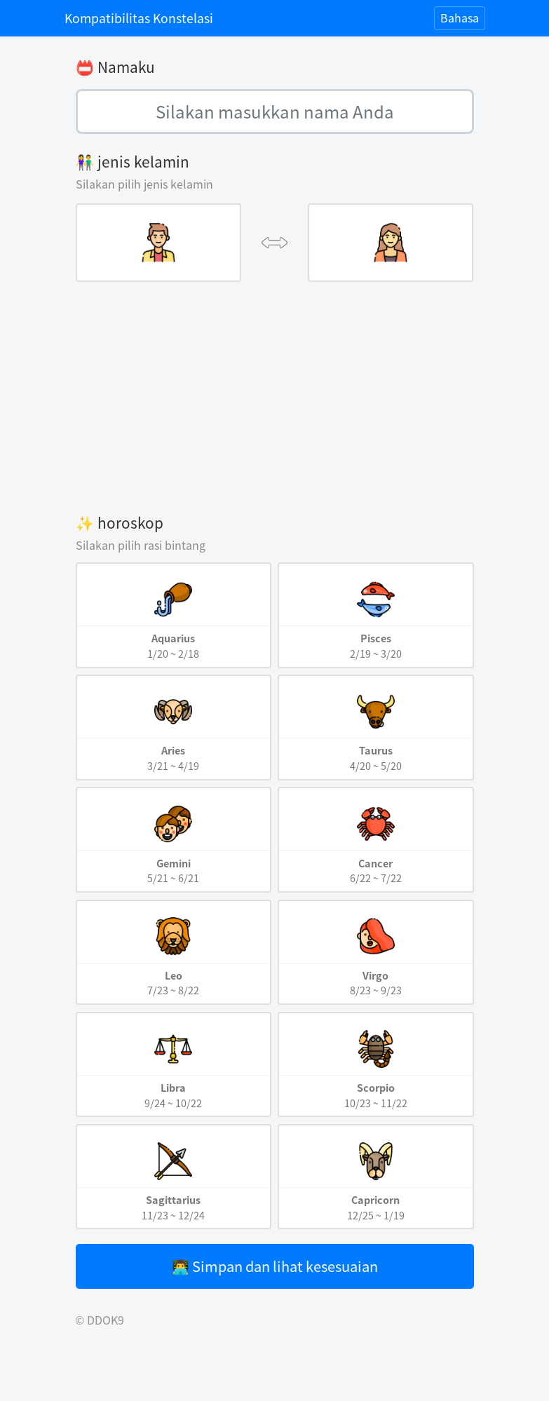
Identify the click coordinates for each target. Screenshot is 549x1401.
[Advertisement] (275, 397)
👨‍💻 (275, 1266)
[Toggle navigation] (459, 18)
